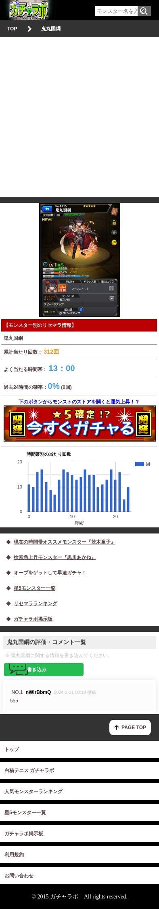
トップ (11, 749)
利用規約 (14, 855)
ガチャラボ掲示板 (23, 833)
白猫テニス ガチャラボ (29, 770)
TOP (12, 29)
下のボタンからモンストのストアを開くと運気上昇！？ (79, 420)
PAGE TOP (133, 727)
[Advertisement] (79, 117)
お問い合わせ (18, 876)
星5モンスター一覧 (25, 812)
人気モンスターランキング (33, 791)
